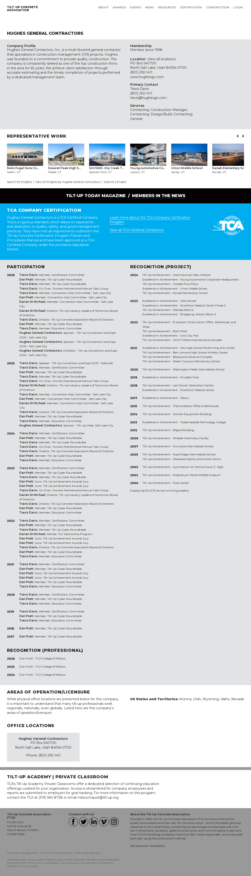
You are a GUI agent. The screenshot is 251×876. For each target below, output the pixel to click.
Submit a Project (115, 181)
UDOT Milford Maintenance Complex (197, 340)
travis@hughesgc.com (148, 98)
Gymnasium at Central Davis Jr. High (198, 467)
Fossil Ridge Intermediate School (194, 454)
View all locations (161, 59)
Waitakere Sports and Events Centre (197, 459)
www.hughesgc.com (147, 77)
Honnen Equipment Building (192, 414)
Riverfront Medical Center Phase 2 (202, 305)
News (149, 7)
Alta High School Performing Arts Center (207, 348)
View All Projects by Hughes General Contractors (68, 181)
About (103, 7)
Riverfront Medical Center (197, 390)
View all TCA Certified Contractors (137, 230)
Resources (167, 7)
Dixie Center (181, 483)
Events (135, 7)
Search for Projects (19, 181)
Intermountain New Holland (191, 275)
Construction (217, 7)
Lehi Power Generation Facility (193, 385)
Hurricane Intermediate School (193, 446)
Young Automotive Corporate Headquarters (209, 279)
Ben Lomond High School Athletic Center (200, 352)
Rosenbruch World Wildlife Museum (197, 475)
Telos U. (185, 398)
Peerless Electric (183, 310)
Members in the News (158, 195)
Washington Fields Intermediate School (199, 369)
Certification (191, 7)
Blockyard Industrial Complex (192, 357)
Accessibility (157, 846)
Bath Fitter (180, 331)
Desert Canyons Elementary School (196, 361)
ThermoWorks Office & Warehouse (196, 406)
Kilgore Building (183, 430)
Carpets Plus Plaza (185, 284)
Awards (119, 7)
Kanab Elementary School (190, 293)
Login (238, 7)
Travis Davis (139, 89)
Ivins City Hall (189, 335)
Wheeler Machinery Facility (191, 438)
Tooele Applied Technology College (203, 422)
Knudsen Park (189, 377)
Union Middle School (193, 288)
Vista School (188, 301)
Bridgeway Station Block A (198, 314)
